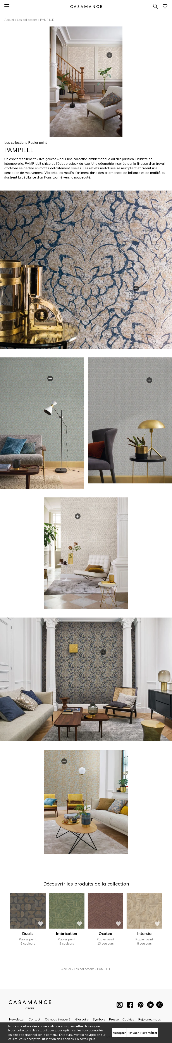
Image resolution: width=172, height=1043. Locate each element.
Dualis (27, 933)
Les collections (27, 20)
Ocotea (105, 933)
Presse (114, 1019)
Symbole (99, 1019)
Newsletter (17, 1019)
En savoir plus (85, 1039)
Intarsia (144, 933)
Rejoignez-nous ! (150, 1019)
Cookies (128, 1019)
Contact (34, 1019)
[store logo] (86, 6)
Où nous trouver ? (57, 1019)
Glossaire (82, 1019)
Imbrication (66, 933)
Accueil (9, 20)
